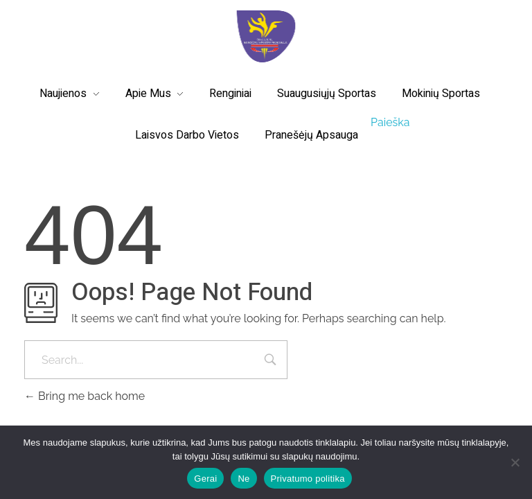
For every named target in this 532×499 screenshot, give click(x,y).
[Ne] (515, 462)
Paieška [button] (390, 122)
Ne (243, 478)
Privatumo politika (308, 478)
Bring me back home (84, 396)
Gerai (205, 478)
